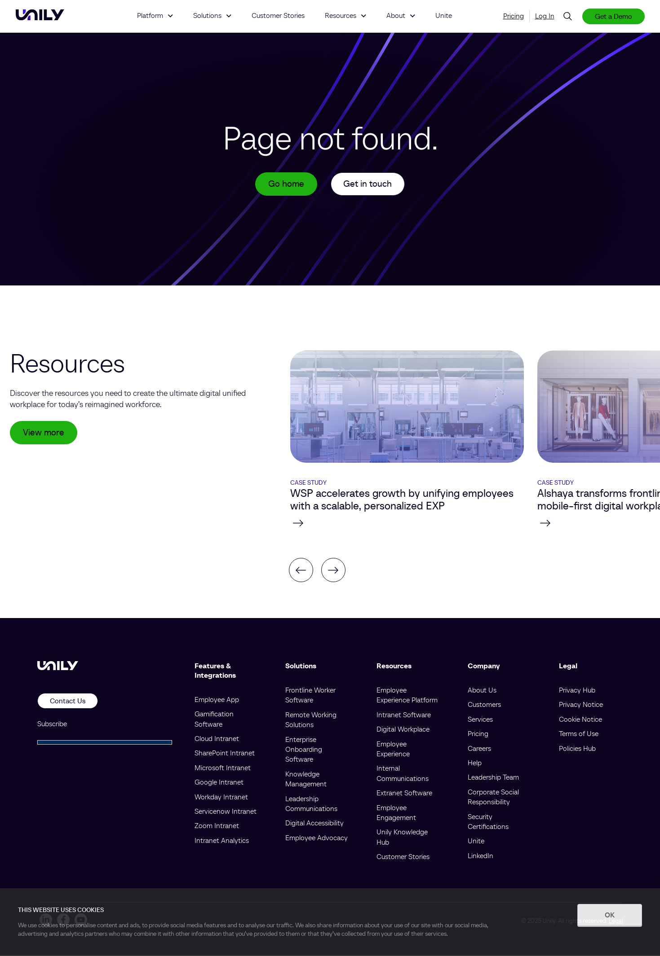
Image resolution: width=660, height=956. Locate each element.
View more (43, 433)
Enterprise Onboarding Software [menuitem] (303, 749)
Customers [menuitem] (484, 705)
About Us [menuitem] (482, 690)
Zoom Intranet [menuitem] (217, 826)
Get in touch (368, 184)
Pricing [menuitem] (513, 15)
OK (610, 914)
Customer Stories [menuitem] (403, 857)
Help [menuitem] (475, 763)
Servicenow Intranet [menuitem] (226, 811)
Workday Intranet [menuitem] (221, 797)
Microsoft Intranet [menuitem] (223, 768)
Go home (286, 184)
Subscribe (52, 723)
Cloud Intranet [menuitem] (217, 739)
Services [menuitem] (480, 719)
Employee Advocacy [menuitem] (316, 837)
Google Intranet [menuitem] (219, 782)
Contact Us (67, 701)
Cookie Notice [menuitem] (580, 719)
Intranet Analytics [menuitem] (222, 840)
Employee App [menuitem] (217, 700)
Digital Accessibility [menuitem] (314, 823)
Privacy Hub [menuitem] (577, 690)
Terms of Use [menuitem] (578, 734)
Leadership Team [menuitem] (493, 777)
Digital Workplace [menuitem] (403, 729)
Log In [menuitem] (544, 15)
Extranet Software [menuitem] (404, 793)
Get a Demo (613, 16)
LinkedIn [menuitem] (480, 855)
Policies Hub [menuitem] (577, 748)
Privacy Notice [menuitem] (581, 705)
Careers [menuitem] (479, 748)
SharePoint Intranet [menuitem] (225, 753)
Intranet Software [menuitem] (404, 715)
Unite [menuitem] (476, 841)
